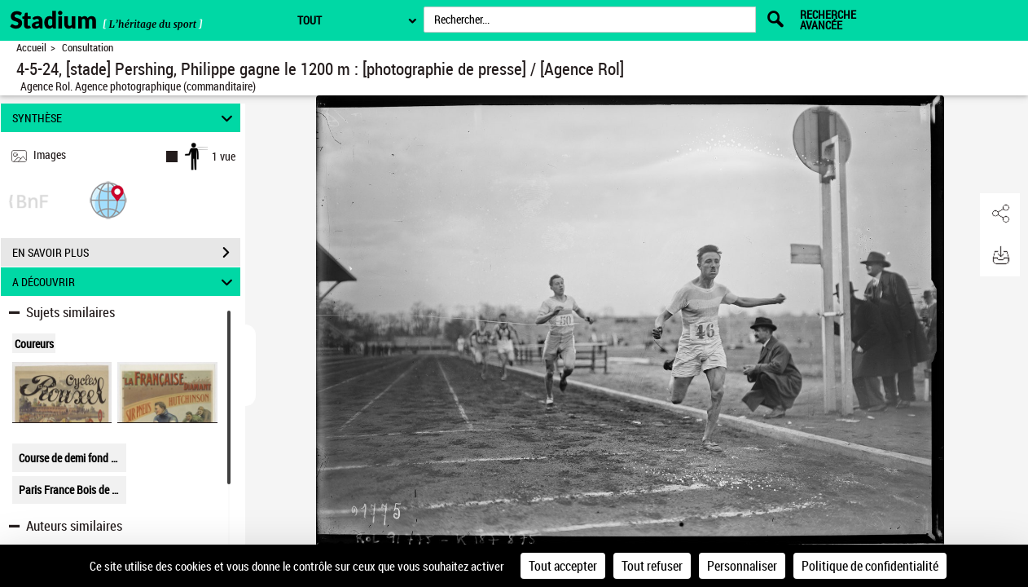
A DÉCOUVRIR (124, 281)
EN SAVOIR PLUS (126, 252)
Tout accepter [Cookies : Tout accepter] (563, 566)
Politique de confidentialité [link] (870, 566)
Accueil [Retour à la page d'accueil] (31, 48)
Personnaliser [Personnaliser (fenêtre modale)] (742, 566)
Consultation (87, 48)
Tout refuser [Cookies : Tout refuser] (652, 566)
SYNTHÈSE (124, 118)
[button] (108, 199)
